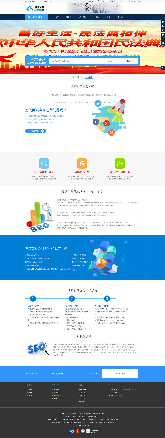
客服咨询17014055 (163, 26)
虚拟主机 (82, 17)
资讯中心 (28, 392)
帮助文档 (82, 389)
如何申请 (55, 398)
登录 (132, 1)
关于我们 (28, 385)
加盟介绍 (55, 389)
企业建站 (95, 17)
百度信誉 (76, 77)
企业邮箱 (119, 17)
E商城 (107, 17)
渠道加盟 (55, 385)
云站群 (57, 17)
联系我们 (28, 395)
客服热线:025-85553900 (163, 39)
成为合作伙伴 (58, 373)
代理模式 (55, 392)
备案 (120, 1)
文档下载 (82, 392)
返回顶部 (163, 68)
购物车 (91, 1)
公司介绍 (28, 389)
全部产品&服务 (36, 17)
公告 (163, 22)
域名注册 (69, 17)
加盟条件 (55, 395)
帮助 (163, 35)
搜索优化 (89, 77)
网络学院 (82, 401)
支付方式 (82, 398)
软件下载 (82, 395)
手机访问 (103, 1)
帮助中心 (112, 1)
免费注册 (136, 1)
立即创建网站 (120, 373)
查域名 (129, 61)
